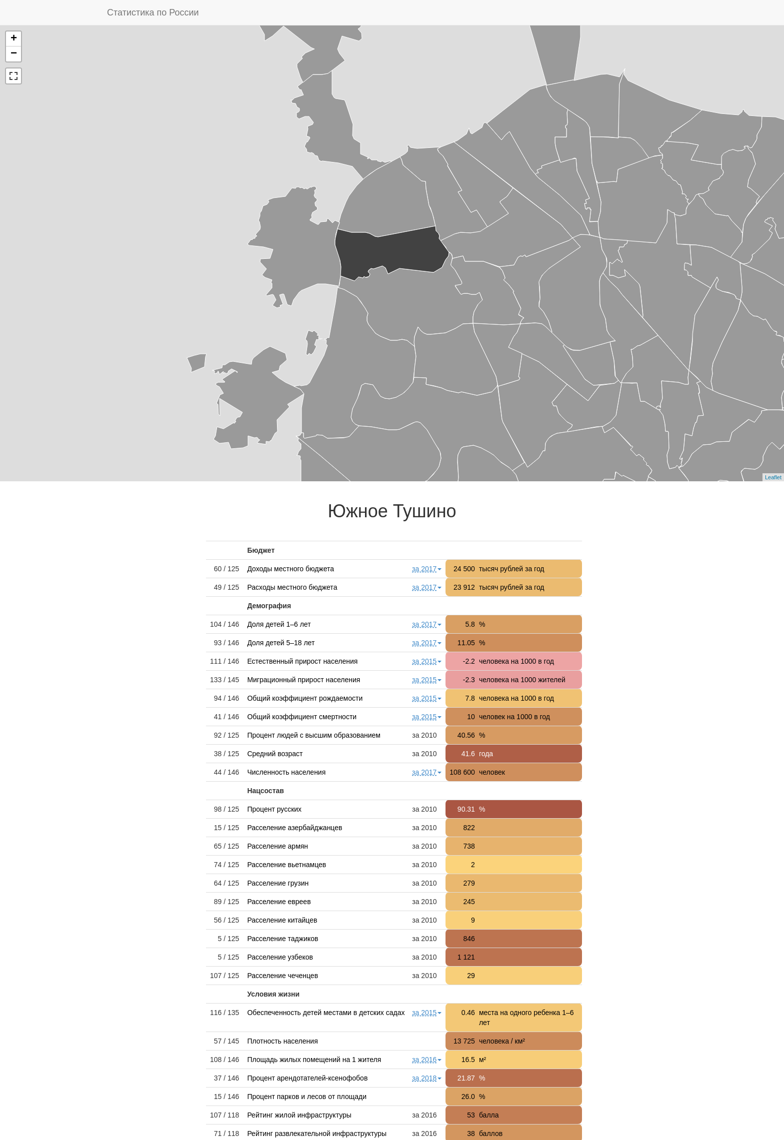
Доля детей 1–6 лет (278, 624)
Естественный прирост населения (302, 661)
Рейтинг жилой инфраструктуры (299, 1115)
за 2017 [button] (427, 569)
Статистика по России (153, 12)
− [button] (13, 53)
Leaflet (773, 477)
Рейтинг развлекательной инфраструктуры (316, 1134)
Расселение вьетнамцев (286, 865)
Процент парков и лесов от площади (306, 1097)
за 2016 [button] (427, 1060)
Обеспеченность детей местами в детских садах (325, 1013)
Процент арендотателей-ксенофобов (307, 1078)
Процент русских (274, 809)
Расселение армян (277, 846)
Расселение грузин (277, 883)
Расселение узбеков (280, 957)
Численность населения (286, 772)
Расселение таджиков (282, 939)
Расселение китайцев (282, 920)
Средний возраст (274, 754)
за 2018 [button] (427, 1078)
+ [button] (13, 38)
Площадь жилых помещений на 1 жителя (314, 1060)
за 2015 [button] (427, 661)
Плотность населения (282, 1041)
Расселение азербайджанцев (294, 828)
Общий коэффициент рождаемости (304, 698)
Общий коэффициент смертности (301, 717)
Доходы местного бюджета (290, 569)
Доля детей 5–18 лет (280, 643)
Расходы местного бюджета (292, 587)
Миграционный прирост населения (303, 680)
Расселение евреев (278, 902)
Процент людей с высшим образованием (313, 735)
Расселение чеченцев (282, 976)
